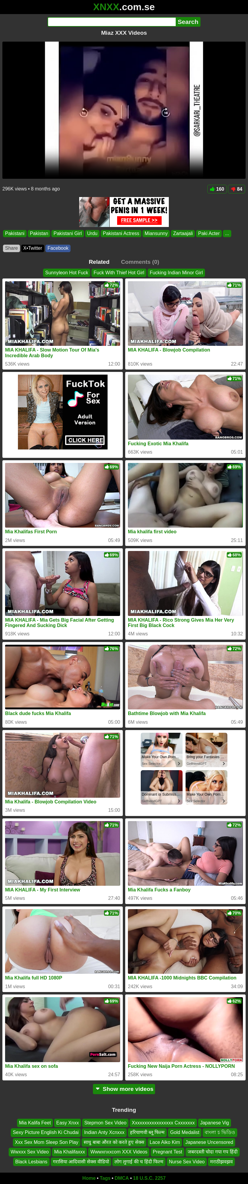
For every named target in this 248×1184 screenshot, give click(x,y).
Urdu (92, 233)
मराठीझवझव (221, 1161)
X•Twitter (32, 248)
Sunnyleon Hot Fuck (66, 272)
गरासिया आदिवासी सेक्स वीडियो (81, 1161)
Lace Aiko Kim (165, 1141)
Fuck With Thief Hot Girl (119, 272)
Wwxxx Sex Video (30, 1151)
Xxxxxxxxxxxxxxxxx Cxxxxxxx (163, 1122)
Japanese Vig (214, 1122)
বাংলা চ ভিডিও (220, 1132)
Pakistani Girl (67, 233)
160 (217, 189)
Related (99, 262)
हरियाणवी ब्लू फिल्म (147, 1132)
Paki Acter (209, 233)
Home (89, 1178)
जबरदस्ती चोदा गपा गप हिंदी (213, 1151)
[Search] (112, 22)
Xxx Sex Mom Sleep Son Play (47, 1141)
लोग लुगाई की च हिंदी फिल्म (138, 1161)
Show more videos (124, 1089)
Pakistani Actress (121, 233)
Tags (105, 1178)
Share (11, 248)
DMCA (121, 1178)
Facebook (58, 248)
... (227, 233)
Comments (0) (140, 262)
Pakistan (39, 233)
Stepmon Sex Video (105, 1122)
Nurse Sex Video (187, 1161)
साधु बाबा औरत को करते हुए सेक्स (114, 1141)
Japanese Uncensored (209, 1141)
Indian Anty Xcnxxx (104, 1132)
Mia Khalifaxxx (69, 1151)
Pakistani (15, 233)
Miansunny (156, 233)
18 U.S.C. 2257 (149, 1178)
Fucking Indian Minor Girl (176, 272)
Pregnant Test (167, 1151)
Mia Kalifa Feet (35, 1122)
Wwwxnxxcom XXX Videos (118, 1151)
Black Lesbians (31, 1161)
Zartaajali (183, 233)
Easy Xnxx (67, 1122)
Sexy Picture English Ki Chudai (46, 1132)
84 (236, 189)
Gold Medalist (184, 1132)
